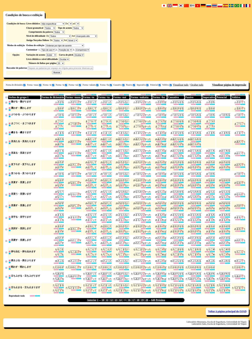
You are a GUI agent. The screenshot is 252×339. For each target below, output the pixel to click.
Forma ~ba (106, 85)
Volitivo (167, 85)
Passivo (130, 85)
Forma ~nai (75, 85)
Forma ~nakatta (90, 85)
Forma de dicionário (15, 85)
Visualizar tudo (180, 84)
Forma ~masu (34, 85)
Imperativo (142, 85)
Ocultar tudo (196, 84)
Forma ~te (48, 85)
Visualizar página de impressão (229, 84)
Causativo (118, 85)
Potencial (155, 85)
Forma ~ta (61, 85)
